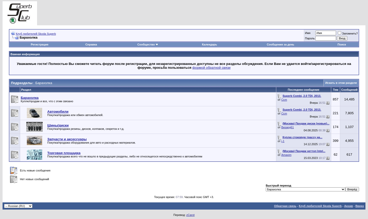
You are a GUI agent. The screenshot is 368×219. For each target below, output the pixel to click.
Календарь (209, 44)
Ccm (284, 99)
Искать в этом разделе (341, 82)
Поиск (342, 44)
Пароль (310, 38)
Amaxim (286, 154)
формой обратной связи (211, 68)
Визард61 (287, 127)
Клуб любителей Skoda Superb (36, 33)
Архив (348, 206)
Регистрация (39, 44)
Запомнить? (348, 33)
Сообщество (147, 44)
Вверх (359, 206)
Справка (91, 44)
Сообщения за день (280, 44)
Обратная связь (285, 206)
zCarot (190, 214)
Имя (307, 32)
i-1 (282, 141)
